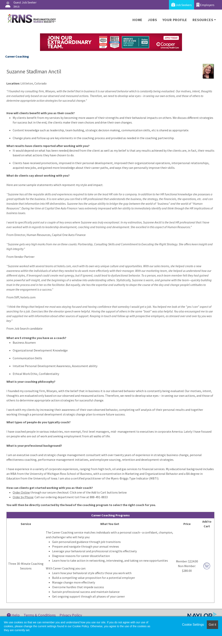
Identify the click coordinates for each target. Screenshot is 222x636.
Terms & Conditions (40, 615)
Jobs (152, 20)
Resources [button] (203, 20)
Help (13, 615)
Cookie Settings (193, 624)
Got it (212, 624)
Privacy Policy (70, 615)
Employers (205, 4)
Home (137, 20)
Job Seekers (181, 4)
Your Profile (175, 20)
